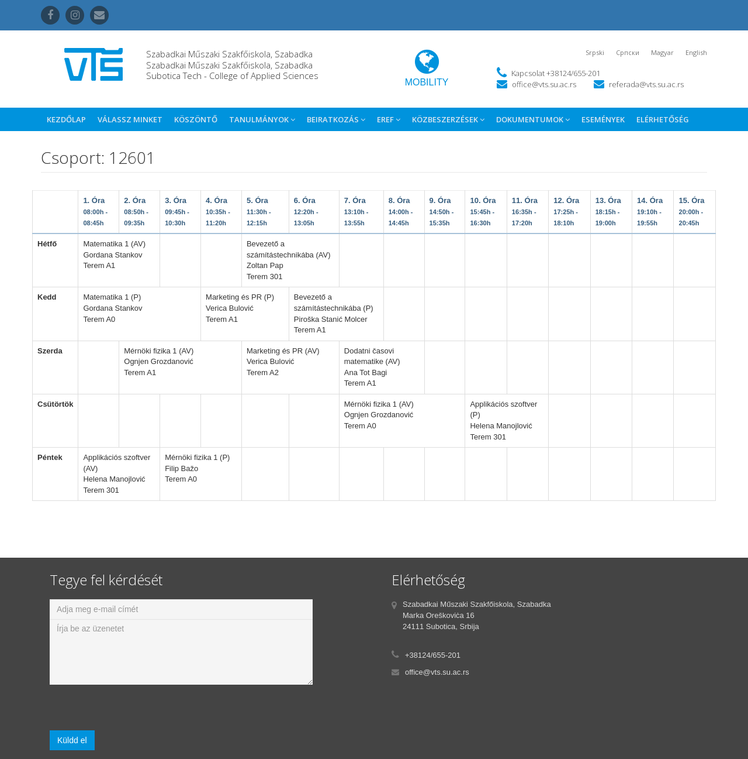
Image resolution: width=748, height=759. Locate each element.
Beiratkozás (336, 119)
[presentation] (138, 707)
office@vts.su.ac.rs (544, 84)
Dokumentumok (533, 119)
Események (603, 119)
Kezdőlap (66, 119)
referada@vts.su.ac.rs (646, 84)
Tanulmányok (262, 119)
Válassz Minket (130, 119)
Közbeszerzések (448, 119)
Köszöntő (195, 119)
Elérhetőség (662, 119)
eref (388, 119)
